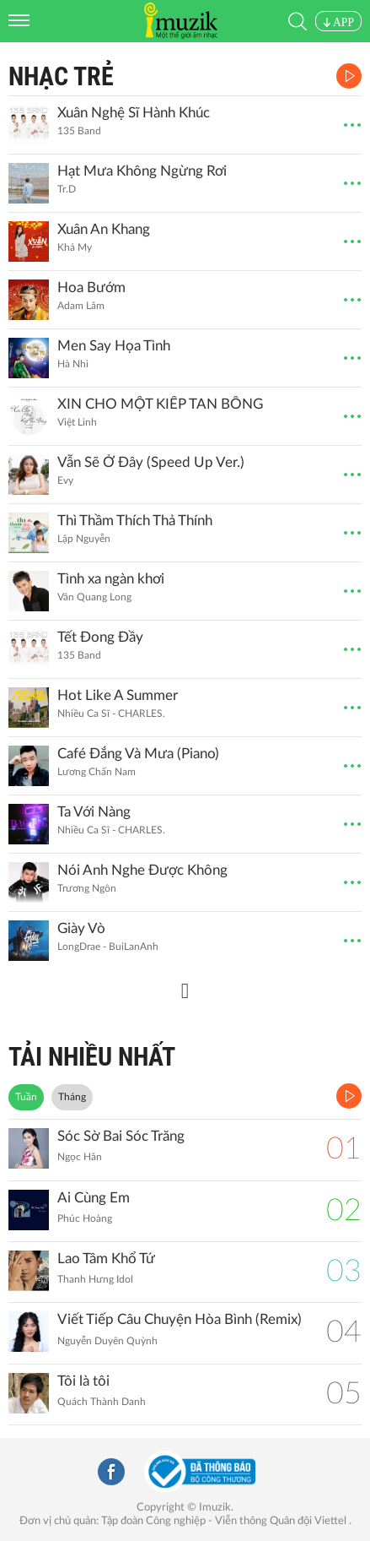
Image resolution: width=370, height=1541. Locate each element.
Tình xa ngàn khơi (110, 579)
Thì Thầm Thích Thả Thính (134, 520)
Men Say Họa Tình (113, 346)
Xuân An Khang (103, 229)
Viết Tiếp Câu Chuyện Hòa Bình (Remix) (179, 1319)
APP (338, 22)
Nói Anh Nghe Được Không (142, 870)
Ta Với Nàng (94, 812)
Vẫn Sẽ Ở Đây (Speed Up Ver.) (150, 462)
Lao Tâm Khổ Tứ (106, 1258)
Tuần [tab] (26, 1097)
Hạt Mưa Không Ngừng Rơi (142, 171)
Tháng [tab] (72, 1097)
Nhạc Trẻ (61, 76)
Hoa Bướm (91, 287)
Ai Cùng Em (93, 1198)
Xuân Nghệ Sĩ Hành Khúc (133, 113)
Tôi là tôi (83, 1381)
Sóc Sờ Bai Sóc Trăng (121, 1136)
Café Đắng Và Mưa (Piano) (138, 753)
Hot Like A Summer (117, 695)
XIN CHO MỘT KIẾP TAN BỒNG (160, 404)
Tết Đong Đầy (100, 637)
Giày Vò (81, 928)
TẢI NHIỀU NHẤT (91, 1057)
